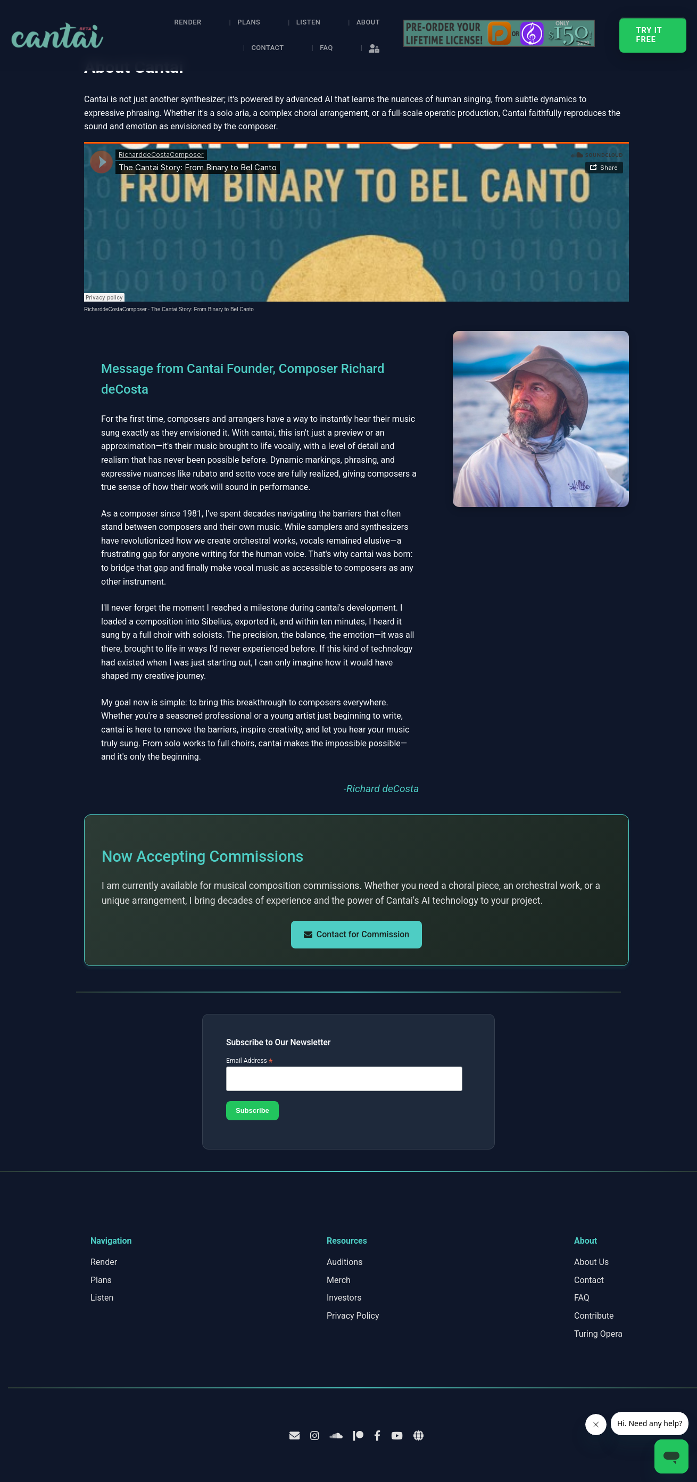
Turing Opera (598, 1334)
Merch (339, 1280)
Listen (308, 22)
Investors (344, 1298)
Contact (267, 48)
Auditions (344, 1262)
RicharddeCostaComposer (115, 309)
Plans (248, 22)
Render (188, 22)
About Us (591, 1262)
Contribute (593, 1316)
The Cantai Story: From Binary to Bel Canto (202, 309)
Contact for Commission (356, 934)
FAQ (326, 48)
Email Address (249, 1060)
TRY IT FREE (649, 35)
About (368, 22)
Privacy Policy (353, 1316)
